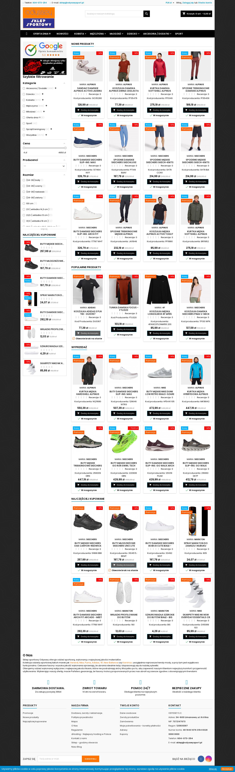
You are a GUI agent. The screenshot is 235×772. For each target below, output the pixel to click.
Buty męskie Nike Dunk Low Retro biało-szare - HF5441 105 (159, 394)
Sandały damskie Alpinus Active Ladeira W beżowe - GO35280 (88, 91)
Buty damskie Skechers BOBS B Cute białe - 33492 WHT (52, 278)
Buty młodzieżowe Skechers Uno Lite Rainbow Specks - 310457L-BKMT (52, 261)
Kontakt (174, 705)
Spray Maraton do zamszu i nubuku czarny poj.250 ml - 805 (52, 295)
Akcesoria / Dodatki (156, 33)
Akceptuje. (227, 769)
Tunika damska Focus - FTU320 (123, 309)
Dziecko (132, 33)
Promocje (28, 713)
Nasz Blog (76, 746)
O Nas (74, 725)
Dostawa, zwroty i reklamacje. (87, 713)
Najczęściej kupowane (35, 721)
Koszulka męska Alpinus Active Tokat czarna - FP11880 (159, 234)
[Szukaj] (117, 14)
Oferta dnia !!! (42, 33)
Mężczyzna (97, 33)
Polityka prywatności (82, 717)
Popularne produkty (86, 267)
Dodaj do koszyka (87, 110)
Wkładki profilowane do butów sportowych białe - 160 (52, 329)
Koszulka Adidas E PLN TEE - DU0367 (88, 313)
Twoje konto (129, 705)
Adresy (123, 729)
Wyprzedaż (79, 347)
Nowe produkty (82, 44)
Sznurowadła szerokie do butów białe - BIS (52, 346)
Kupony (124, 734)
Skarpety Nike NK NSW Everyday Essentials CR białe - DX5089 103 (52, 363)
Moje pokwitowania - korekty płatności (140, 725)
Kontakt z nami (79, 738)
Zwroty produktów (129, 717)
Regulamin (77, 729)
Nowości (62, 33)
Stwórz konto (205, 2)
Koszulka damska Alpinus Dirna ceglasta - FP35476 (124, 91)
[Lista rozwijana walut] (170, 3)
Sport (179, 33)
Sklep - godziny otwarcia (84, 742)
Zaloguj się (188, 2)
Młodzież (115, 33)
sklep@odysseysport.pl (71, 2)
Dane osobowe (128, 713)
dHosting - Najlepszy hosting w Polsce (91, 734)
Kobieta (79, 33)
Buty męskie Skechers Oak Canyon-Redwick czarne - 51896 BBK (52, 244)
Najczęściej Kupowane (39, 235)
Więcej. (213, 769)
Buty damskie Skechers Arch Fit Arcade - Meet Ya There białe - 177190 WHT (52, 312)
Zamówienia (126, 721)
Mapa (74, 721)
